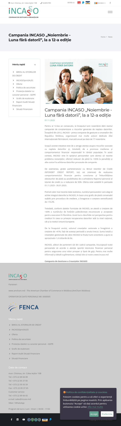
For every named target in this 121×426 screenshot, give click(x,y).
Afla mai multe (95, 406)
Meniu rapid (18, 64)
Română (100, 3)
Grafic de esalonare (23, 98)
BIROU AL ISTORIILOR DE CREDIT (26, 324)
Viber (11, 403)
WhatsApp (19, 403)
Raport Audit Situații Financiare (26, 353)
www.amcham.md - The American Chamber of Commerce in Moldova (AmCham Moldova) (49, 290)
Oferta (17, 84)
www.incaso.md (101, 254)
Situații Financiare (23, 109)
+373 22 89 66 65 (20, 395)
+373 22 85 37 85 (20, 380)
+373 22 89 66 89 (20, 377)
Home (103, 37)
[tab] (24, 64)
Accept (94, 414)
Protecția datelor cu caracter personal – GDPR (32, 344)
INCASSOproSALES (23, 80)
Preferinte (107, 414)
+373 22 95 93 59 (20, 384)
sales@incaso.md (23, 399)
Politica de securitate (24, 87)
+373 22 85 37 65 (20, 388)
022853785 (47, 3)
